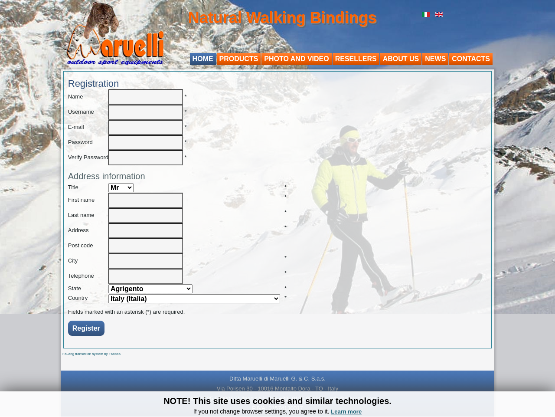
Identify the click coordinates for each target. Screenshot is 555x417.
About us (401, 58)
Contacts (471, 58)
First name (81, 200)
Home (203, 58)
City (73, 260)
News (435, 58)
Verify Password (88, 157)
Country (78, 298)
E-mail (76, 127)
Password (80, 142)
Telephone (81, 276)
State (74, 288)
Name (75, 96)
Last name (81, 215)
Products (238, 58)
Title (73, 187)
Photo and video (296, 58)
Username (81, 111)
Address (78, 230)
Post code (80, 245)
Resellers (356, 58)
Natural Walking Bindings (282, 17)
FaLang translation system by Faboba (91, 354)
